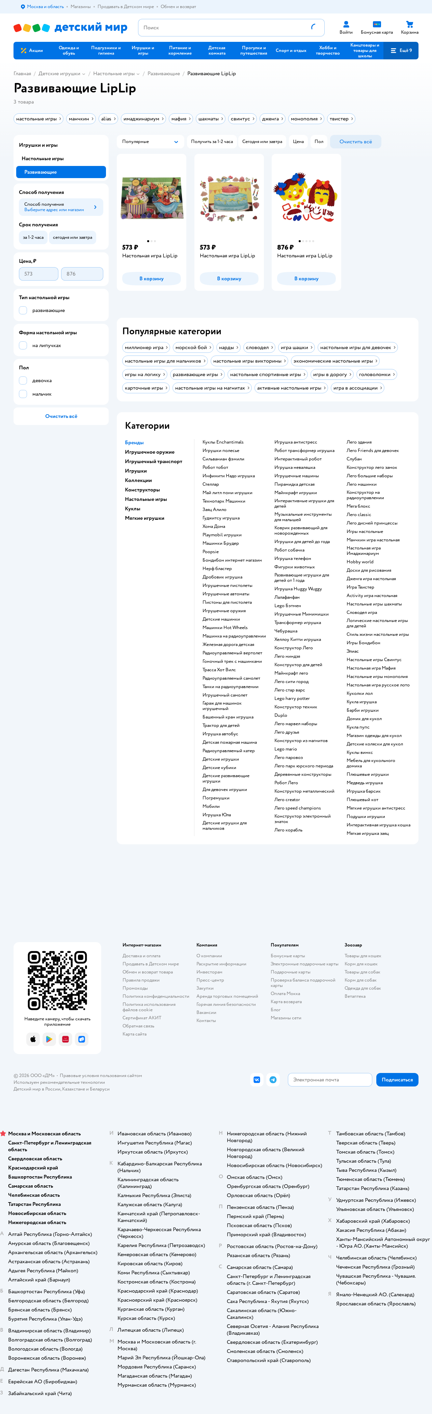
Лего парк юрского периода (303, 766)
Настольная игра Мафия (371, 668)
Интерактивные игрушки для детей (304, 503)
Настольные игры (114, 73)
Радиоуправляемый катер (228, 751)
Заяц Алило (214, 509)
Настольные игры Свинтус (374, 659)
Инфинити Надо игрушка (228, 476)
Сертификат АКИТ (142, 1018)
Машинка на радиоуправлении (234, 636)
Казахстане (73, 1089)
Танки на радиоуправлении (230, 686)
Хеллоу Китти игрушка (297, 639)
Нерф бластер (217, 568)
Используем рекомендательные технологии (59, 1082)
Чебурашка (285, 631)
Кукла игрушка (362, 702)
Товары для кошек (363, 956)
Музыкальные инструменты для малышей (303, 517)
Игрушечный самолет (224, 695)
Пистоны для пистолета (227, 602)
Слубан (354, 459)
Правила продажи (141, 980)
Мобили (211, 806)
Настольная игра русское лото (378, 685)
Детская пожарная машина (229, 742)
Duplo (280, 715)
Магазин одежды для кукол (374, 735)
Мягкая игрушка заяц (368, 833)
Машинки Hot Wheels (225, 627)
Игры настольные (365, 531)
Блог (275, 1010)
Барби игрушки (363, 710)
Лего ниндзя (287, 656)
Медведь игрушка (365, 783)
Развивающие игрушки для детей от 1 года (301, 577)
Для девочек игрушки (224, 789)
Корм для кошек (361, 964)
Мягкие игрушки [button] (144, 518)
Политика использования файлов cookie (149, 1007)
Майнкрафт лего (291, 673)
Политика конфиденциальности (156, 996)
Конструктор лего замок (372, 467)
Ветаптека (355, 996)
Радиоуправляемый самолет (231, 678)
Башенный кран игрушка (227, 717)
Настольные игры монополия (377, 676)
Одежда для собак (363, 988)
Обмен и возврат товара (148, 972)
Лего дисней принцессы (372, 523)
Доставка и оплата (141, 956)
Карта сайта (134, 1034)
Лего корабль (288, 830)
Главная (22, 73)
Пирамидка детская (294, 484)
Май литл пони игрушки (227, 493)
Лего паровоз (288, 757)
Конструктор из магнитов (301, 740)
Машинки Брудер (220, 543)
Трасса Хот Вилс (219, 670)
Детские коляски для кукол (375, 744)
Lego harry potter (292, 698)
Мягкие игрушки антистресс (376, 808)
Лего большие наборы (370, 476)
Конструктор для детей (298, 665)
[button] (400, 50)
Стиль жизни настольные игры (378, 634)
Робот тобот (215, 467)
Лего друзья (286, 732)
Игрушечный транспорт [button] (153, 461)
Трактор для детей (221, 725)
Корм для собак (361, 980)
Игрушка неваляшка (294, 467)
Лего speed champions (297, 808)
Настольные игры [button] (146, 499)
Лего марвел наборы (295, 724)
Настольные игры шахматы (374, 604)
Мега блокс (358, 506)
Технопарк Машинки (223, 501)
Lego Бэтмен (287, 606)
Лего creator (287, 799)
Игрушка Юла (216, 815)
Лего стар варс (289, 690)
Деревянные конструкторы (302, 774)
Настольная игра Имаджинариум (364, 550)
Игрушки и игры (38, 145)
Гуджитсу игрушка (221, 518)
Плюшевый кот (362, 799)
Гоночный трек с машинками (232, 661)
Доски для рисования (369, 570)
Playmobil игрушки (222, 535)
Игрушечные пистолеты (227, 585)
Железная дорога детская (228, 644)
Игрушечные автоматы (225, 594)
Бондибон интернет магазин (232, 560)
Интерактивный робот (298, 459)
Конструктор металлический (304, 791)
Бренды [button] (134, 442)
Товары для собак (362, 972)
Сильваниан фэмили (223, 459)
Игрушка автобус (220, 734)
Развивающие (163, 73)
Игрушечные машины (296, 476)
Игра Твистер (360, 587)
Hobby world (360, 562)
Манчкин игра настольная (373, 540)
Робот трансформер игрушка (304, 450)
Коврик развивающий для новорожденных (300, 530)
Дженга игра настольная (371, 579)
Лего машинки (362, 484)
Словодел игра (362, 612)
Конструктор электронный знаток (302, 819)
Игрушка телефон (292, 558)
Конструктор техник (295, 707)
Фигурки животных (294, 567)
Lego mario (285, 749)
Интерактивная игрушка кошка (378, 825)
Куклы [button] (132, 508)
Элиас (353, 651)
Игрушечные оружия (224, 611)
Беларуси (100, 1089)
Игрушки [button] (136, 471)
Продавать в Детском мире (151, 964)
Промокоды (135, 988)
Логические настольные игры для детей (377, 623)
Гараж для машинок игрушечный (222, 706)
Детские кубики (219, 767)
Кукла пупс (358, 727)
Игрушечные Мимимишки (301, 614)
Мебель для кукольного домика (371, 763)
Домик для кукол (364, 719)
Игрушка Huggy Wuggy (298, 589)
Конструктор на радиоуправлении (365, 495)
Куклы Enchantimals (223, 442)
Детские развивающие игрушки (225, 778)
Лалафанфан (287, 597)
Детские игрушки (59, 73)
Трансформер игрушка (297, 622)
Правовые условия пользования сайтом (101, 1075)
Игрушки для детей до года (302, 541)
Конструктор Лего (293, 648)
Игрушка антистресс (295, 442)
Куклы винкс (360, 752)
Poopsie (210, 552)
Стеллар (210, 484)
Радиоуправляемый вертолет (232, 653)
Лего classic (359, 514)
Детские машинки (221, 619)
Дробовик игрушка (222, 577)
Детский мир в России (37, 1089)
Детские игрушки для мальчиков (224, 825)
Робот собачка (289, 550)
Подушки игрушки (366, 816)
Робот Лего (286, 783)
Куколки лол (360, 693)
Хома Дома (213, 526)
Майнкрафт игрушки (295, 493)
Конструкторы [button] (142, 489)
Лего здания (359, 442)
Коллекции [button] (138, 480)
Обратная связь (138, 1026)
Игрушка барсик (364, 791)
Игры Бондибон (363, 643)
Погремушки (216, 798)
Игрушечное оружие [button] (149, 452)
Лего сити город (291, 681)
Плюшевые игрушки (368, 774)
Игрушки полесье (220, 450)
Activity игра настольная (372, 595)
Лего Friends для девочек (373, 450)
